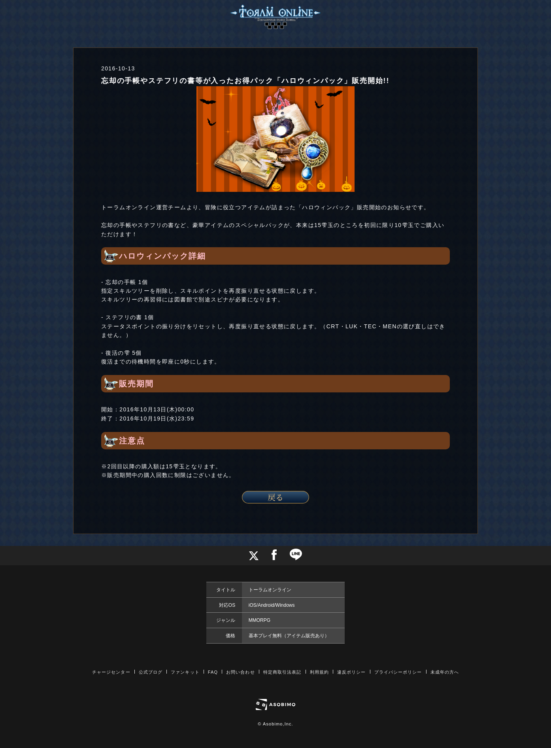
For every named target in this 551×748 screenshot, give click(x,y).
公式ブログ (151, 672)
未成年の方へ (444, 672)
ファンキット (185, 672)
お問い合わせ (240, 672)
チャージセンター (111, 672)
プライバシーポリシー (398, 672)
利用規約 (319, 672)
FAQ (213, 672)
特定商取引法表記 (282, 672)
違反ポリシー (351, 672)
